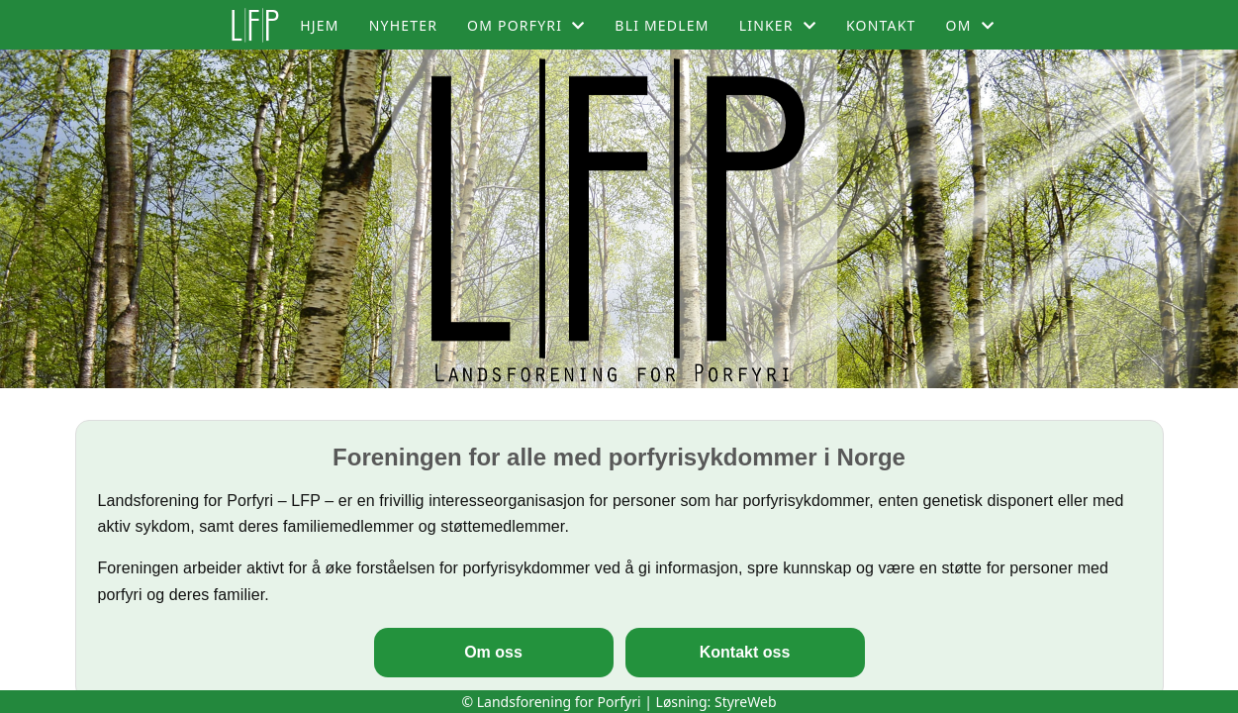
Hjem (319, 25)
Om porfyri (526, 25)
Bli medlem (662, 25)
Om (970, 25)
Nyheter (403, 25)
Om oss (493, 652)
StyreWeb (745, 701)
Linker (777, 25)
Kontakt (881, 25)
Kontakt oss (745, 652)
